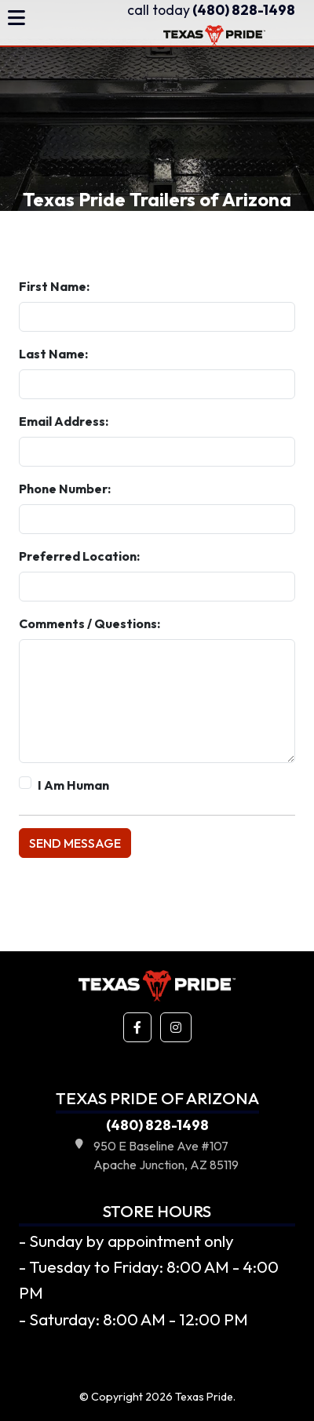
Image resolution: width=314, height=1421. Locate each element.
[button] (137, 1027)
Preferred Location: (79, 556)
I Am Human (73, 785)
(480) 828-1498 (211, 10)
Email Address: (63, 421)
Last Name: (53, 354)
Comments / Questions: (89, 623)
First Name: (54, 286)
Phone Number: (65, 488)
